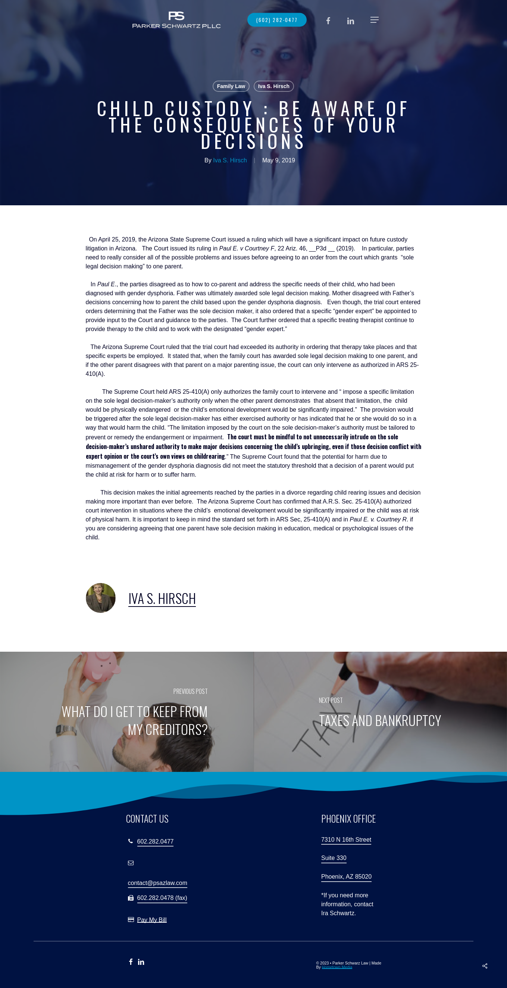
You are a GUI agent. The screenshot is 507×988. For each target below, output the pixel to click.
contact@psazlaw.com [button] (157, 883)
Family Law (231, 86)
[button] (374, 20)
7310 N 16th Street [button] (346, 839)
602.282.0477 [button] (155, 841)
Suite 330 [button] (334, 858)
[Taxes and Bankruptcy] (380, 712)
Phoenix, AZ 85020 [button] (346, 876)
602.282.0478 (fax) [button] (162, 898)
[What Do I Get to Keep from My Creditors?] (127, 712)
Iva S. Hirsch (274, 86)
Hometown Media (337, 967)
